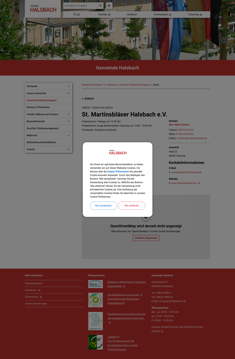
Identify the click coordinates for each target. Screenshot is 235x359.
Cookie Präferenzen (118, 171)
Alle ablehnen (132, 205)
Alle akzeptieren (103, 205)
